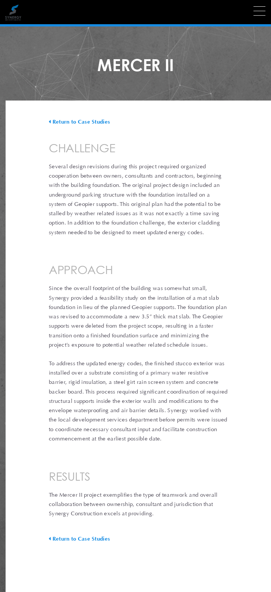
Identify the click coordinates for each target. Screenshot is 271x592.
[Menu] (259, 11)
